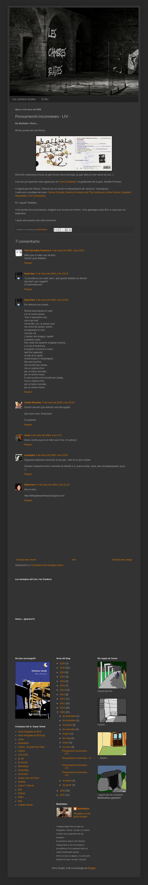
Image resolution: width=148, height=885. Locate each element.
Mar (20, 789)
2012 (63, 699)
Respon (28, 263)
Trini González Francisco (37, 250)
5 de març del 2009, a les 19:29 (52, 273)
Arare (21, 739)
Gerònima (23, 774)
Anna (27, 435)
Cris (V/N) (23, 754)
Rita (20, 801)
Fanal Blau (23, 770)
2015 (63, 685)
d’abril (66, 742)
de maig (67, 738)
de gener (67, 785)
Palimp (21, 793)
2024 (63, 672)
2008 (63, 790)
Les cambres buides (24, 99)
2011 (63, 703)
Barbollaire (23, 743)
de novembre (69, 720)
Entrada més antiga (122, 559)
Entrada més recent (26, 559)
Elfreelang (23, 766)
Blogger (92, 868)
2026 (63, 663)
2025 (63, 667)
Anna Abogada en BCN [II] (31, 735)
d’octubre (68, 725)
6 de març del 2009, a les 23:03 (52, 455)
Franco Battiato (67, 181)
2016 (63, 681)
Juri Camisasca (36, 195)
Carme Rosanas (33, 402)
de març (67, 747)
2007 (63, 795)
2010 (63, 707)
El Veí (21, 758)
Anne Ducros (113, 192)
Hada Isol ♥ (30, 484)
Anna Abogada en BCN (30, 731)
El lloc (44, 99)
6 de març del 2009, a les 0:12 (46, 435)
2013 (63, 694)
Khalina (22, 781)
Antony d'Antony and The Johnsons (85, 192)
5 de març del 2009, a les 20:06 (52, 300)
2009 (63, 712)
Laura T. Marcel (26, 785)
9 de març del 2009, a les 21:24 (53, 484)
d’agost (67, 733)
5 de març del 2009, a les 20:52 (59, 402)
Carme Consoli (56, 192)
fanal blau (29, 273)
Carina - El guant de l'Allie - (32, 747)
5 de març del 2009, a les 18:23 (68, 250)
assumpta (29, 455)
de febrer (67, 780)
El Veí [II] (22, 762)
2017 (63, 676)
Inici (74, 559)
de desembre (69, 716)
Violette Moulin (25, 805)
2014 (63, 690)
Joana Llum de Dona (28, 778)
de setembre (69, 729)
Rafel (20, 797)
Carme (21, 751)
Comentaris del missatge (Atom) (47, 565)
